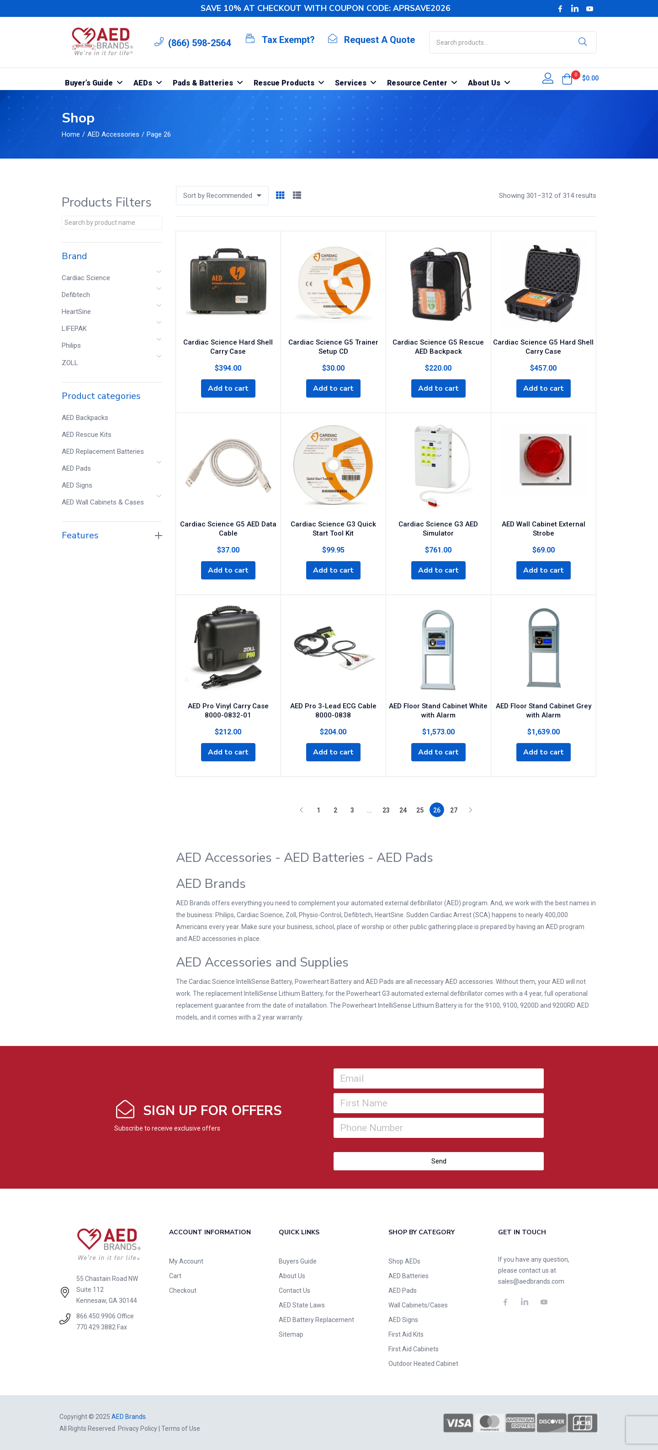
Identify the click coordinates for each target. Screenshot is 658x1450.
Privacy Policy (137, 1428)
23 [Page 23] (386, 810)
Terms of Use (180, 1428)
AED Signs (77, 485)
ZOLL (70, 363)
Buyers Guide (298, 1261)
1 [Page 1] (318, 810)
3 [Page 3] (352, 810)
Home (71, 134)
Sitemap (291, 1334)
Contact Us (294, 1290)
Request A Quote (379, 39)
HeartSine (76, 312)
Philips (71, 345)
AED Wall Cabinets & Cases (103, 502)
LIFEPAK (74, 328)
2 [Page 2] (335, 810)
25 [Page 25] (420, 810)
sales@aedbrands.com (531, 1281)
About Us (292, 1276)
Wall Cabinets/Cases (418, 1305)
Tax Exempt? (288, 39)
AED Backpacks (85, 418)
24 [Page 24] (403, 810)
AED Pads (76, 468)
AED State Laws (302, 1305)
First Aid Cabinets (413, 1349)
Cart (175, 1276)
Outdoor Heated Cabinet (423, 1363)
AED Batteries (408, 1276)
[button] (567, 79)
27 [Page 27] (453, 810)
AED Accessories (113, 134)
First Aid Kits (406, 1334)
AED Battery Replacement (316, 1319)
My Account (186, 1261)
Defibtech (76, 295)
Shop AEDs (404, 1261)
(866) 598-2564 (199, 42)
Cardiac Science (86, 278)
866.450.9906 (96, 1315)
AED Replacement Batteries (103, 451)
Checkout (182, 1290)
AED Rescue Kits (86, 434)
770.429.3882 (96, 1326)
